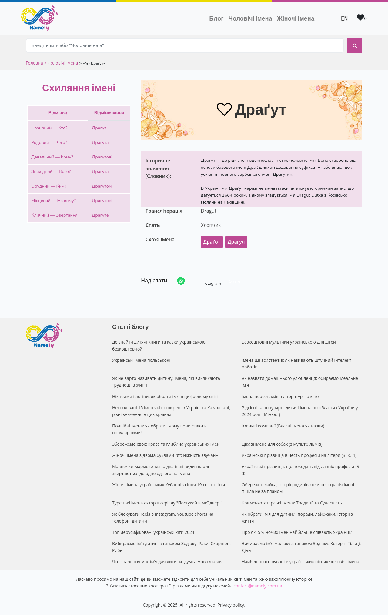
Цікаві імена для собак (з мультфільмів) (282, 444)
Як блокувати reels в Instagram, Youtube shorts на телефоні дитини (162, 517)
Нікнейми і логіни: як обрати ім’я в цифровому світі (165, 396)
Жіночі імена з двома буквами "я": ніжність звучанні (165, 455)
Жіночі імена (295, 18)
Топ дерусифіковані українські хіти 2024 (153, 532)
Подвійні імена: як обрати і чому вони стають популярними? (159, 429)
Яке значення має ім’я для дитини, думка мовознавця (167, 561)
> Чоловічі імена (61, 63)
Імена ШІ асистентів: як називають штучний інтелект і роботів (298, 363)
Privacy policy (231, 605)
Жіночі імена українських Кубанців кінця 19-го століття (168, 484)
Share (234, 281)
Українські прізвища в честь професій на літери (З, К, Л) (299, 455)
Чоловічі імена (252, 17)
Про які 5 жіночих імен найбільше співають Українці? (297, 532)
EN (344, 18)
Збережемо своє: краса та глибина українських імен (165, 444)
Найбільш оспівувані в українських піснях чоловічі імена (301, 561)
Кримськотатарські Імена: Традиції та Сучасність (292, 503)
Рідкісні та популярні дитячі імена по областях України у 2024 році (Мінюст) (300, 411)
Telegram (206, 281)
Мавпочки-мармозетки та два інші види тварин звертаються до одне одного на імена (161, 470)
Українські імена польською (141, 360)
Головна (35, 63)
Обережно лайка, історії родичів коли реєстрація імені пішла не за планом (298, 488)
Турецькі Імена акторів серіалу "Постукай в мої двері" (167, 503)
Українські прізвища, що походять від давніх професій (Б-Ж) (301, 470)
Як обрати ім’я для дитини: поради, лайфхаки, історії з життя (297, 517)
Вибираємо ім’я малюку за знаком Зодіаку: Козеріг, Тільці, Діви (301, 546)
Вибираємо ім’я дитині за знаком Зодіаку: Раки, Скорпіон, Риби (171, 546)
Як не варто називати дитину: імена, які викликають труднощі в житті (166, 381)
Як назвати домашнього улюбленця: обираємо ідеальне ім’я (300, 381)
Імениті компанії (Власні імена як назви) (283, 426)
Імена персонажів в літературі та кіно (280, 396)
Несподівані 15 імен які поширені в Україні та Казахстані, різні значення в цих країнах (171, 411)
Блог (216, 18)
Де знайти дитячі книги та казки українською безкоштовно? (159, 345)
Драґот (211, 241)
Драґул (236, 241)
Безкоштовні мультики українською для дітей (289, 342)
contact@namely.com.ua (257, 586)
